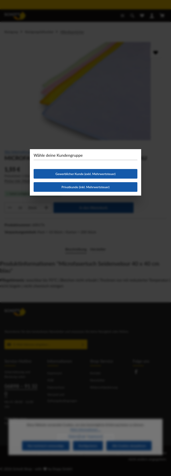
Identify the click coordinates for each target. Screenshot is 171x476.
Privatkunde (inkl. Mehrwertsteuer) (85, 187)
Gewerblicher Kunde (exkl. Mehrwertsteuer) (85, 174)
